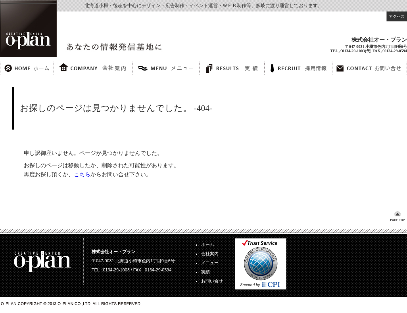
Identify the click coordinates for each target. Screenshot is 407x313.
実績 (205, 271)
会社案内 (210, 253)
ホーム (207, 244)
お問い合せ (212, 281)
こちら (82, 174)
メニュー (210, 262)
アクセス (397, 16)
